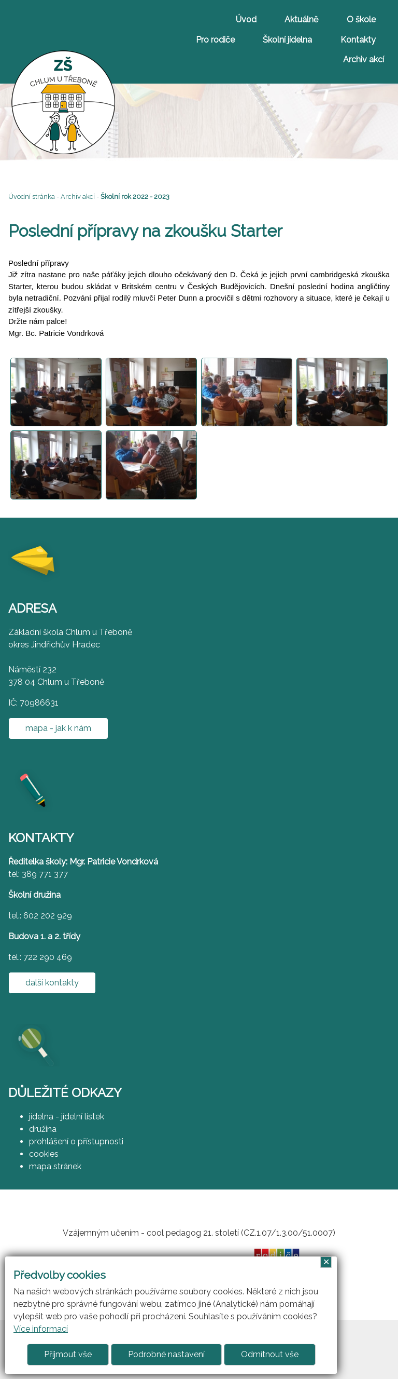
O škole (361, 19)
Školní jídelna (287, 40)
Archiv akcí (363, 59)
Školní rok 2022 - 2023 (135, 196)
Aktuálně (301, 19)
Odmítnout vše (269, 1354)
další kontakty (52, 983)
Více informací (40, 1329)
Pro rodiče (215, 40)
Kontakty (358, 40)
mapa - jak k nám (58, 728)
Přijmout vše (68, 1354)
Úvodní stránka (31, 196)
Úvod (246, 19)
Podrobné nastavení (166, 1354)
